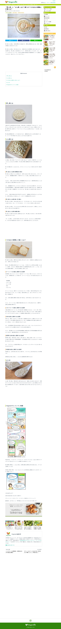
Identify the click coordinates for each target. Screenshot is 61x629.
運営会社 (46, 28)
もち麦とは (9, 78)
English (54, 0)
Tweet (12, 40)
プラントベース (21, 12)
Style (9, 4)
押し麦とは (9, 75)
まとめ (8, 82)
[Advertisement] (23, 64)
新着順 (46, 14)
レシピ (46, 19)
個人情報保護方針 (47, 69)
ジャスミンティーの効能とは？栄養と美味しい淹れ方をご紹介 (52, 61)
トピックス (46, 16)
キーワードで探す (48, 9)
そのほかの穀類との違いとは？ (13, 80)
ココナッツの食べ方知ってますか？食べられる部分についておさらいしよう (28, 529)
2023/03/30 (51, 57)
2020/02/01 (51, 39)
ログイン (48, 2)
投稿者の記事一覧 (10, 545)
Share (24, 40)
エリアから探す (47, 10)
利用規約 (46, 71)
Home (6, 4)
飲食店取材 (46, 18)
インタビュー (47, 23)
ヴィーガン (15, 12)
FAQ (45, 27)
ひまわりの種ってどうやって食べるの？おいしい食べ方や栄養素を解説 (52, 55)
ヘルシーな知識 (8, 12)
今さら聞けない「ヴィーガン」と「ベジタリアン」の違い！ (52, 37)
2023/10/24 (51, 51)
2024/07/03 (51, 45)
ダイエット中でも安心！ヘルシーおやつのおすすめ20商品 (52, 43)
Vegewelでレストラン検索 (12, 84)
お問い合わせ (47, 30)
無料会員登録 (53, 2)
